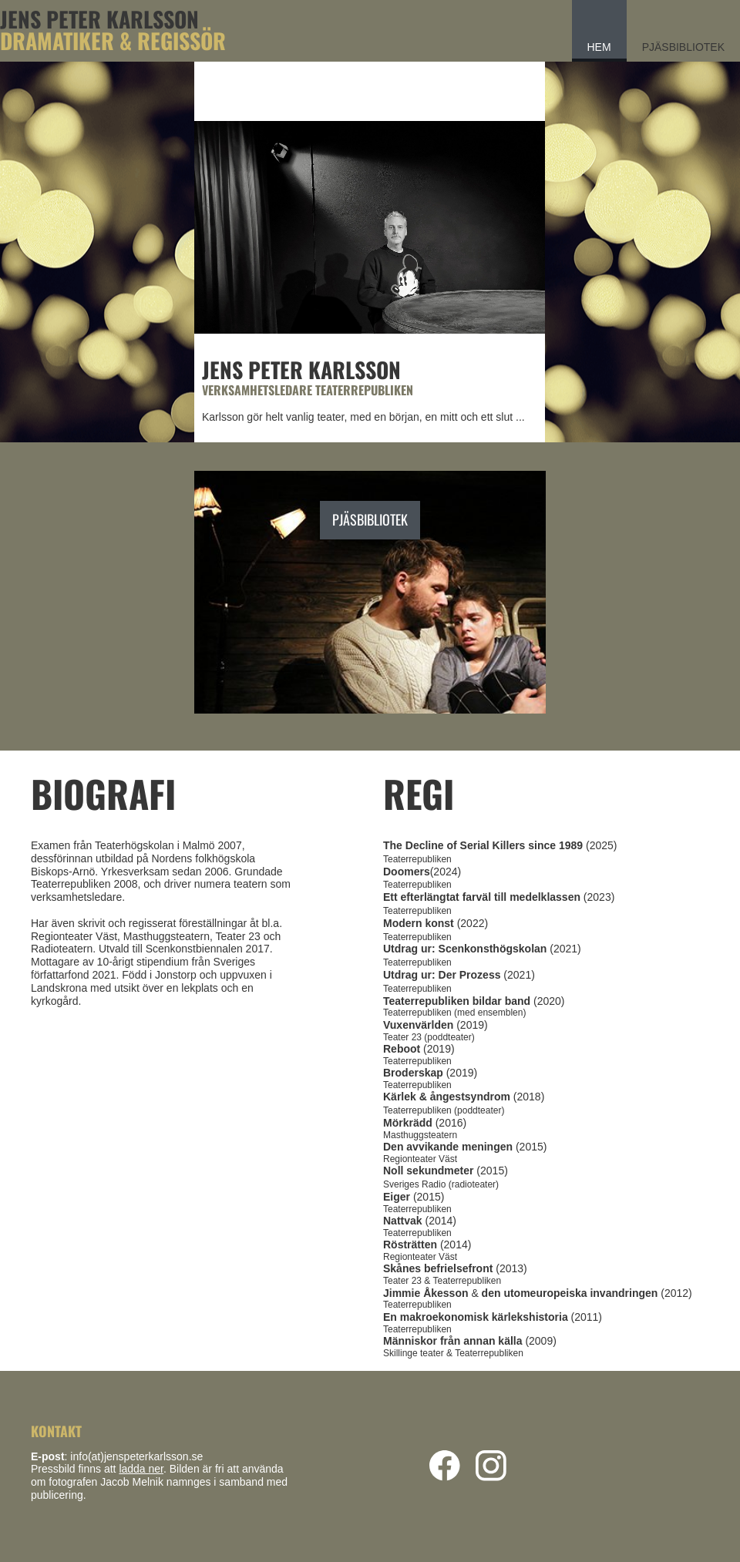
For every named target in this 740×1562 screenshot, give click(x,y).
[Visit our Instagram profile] (491, 1465)
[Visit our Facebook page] (444, 1465)
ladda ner (141, 1469)
